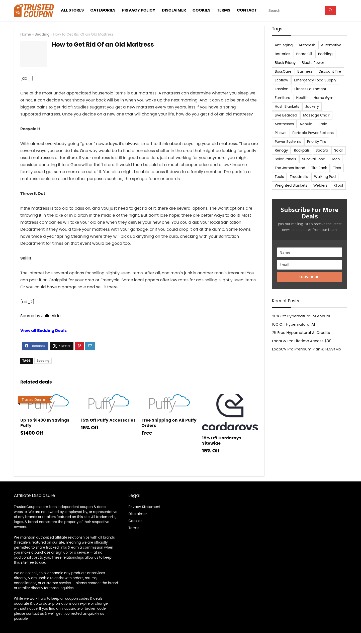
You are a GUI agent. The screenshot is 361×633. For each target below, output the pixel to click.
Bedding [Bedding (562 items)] (325, 53)
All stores (72, 10)
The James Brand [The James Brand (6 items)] (290, 167)
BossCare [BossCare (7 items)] (283, 71)
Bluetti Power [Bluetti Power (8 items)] (313, 62)
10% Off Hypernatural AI (293, 324)
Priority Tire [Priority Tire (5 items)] (316, 141)
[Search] (330, 10)
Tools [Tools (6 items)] (279, 176)
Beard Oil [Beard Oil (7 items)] (304, 53)
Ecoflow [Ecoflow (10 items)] (281, 80)
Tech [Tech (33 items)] (335, 159)
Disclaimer (174, 10)
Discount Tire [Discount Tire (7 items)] (330, 71)
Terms (223, 10)
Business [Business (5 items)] (305, 71)
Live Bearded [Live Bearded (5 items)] (286, 115)
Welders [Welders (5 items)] (320, 185)
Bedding (42, 34)
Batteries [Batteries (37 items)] (282, 53)
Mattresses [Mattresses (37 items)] (284, 123)
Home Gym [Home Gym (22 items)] (323, 97)
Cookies (202, 10)
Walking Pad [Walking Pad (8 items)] (325, 176)
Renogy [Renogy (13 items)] (281, 150)
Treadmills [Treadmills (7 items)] (299, 176)
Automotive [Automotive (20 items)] (331, 45)
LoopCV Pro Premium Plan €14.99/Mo (306, 349)
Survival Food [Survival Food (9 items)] (313, 159)
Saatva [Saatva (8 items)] (322, 150)
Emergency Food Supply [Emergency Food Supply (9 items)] (315, 80)
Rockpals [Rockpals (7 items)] (302, 150)
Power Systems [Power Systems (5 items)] (288, 141)
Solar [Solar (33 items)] (338, 150)
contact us (35, 613)
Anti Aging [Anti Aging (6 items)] (284, 45)
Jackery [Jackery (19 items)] (312, 106)
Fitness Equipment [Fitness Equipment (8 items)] (310, 88)
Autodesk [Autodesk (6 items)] (307, 45)
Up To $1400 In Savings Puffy (44, 422)
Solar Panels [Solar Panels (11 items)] (285, 159)
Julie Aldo (51, 316)
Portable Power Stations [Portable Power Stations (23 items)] (313, 132)
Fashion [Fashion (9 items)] (281, 88)
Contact (247, 10)
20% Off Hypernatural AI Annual (301, 316)
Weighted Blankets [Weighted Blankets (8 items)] (291, 185)
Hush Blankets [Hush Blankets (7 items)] (287, 106)
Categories (103, 10)
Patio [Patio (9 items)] (322, 123)
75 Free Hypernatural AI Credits (301, 332)
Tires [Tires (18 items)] (337, 167)
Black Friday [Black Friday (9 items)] (285, 62)
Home (25, 34)
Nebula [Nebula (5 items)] (306, 123)
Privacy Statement (144, 506)
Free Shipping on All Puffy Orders (169, 422)
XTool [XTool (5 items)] (338, 185)
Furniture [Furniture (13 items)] (282, 97)
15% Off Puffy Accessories (108, 420)
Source (27, 316)
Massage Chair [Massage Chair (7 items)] (316, 115)
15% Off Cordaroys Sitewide (221, 440)
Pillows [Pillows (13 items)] (280, 132)
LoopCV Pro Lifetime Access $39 (301, 340)
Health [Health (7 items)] (302, 97)
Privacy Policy (138, 10)
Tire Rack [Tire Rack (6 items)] (319, 167)
